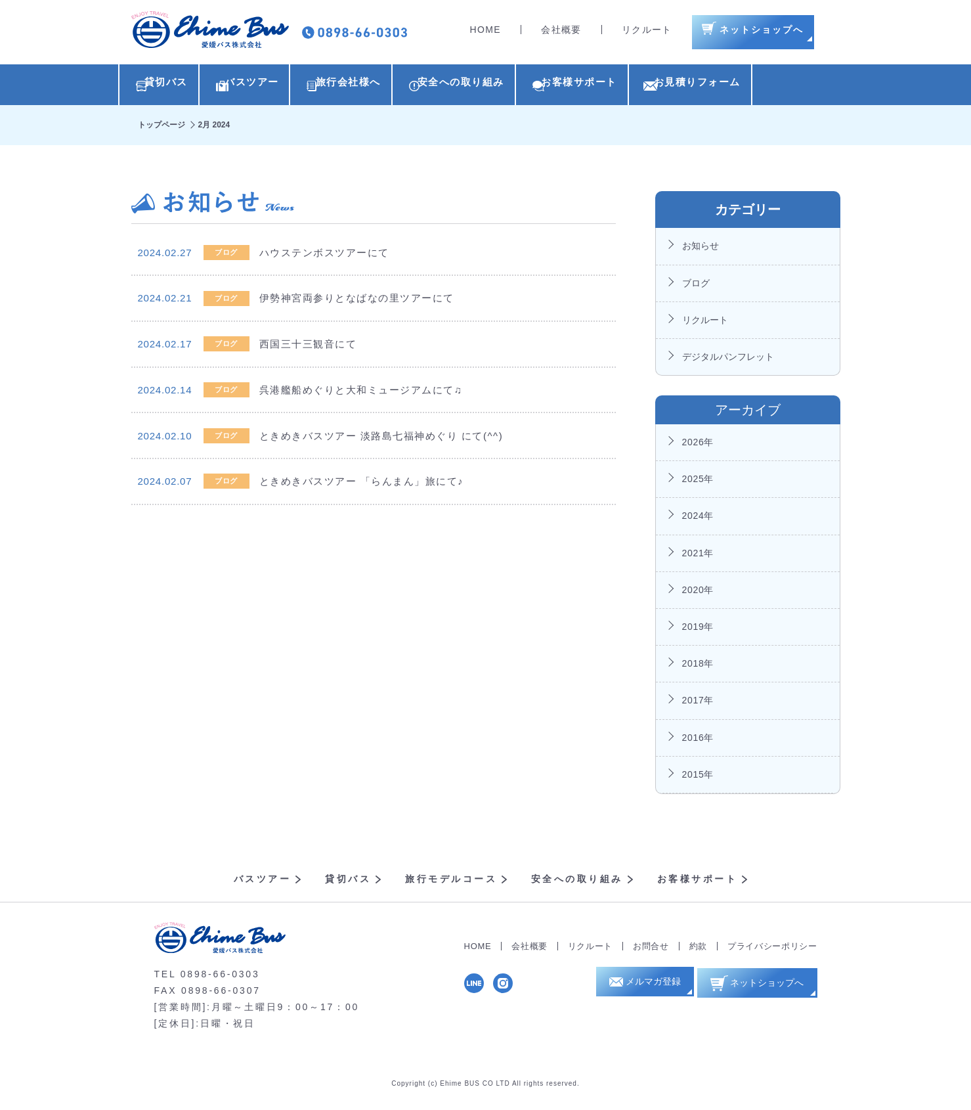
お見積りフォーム (780, 86)
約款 (698, 949)
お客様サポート (646, 86)
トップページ (161, 128)
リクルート (647, 32)
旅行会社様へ (381, 86)
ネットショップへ (762, 988)
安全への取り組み (511, 86)
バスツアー (268, 86)
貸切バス (166, 86)
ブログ (696, 286)
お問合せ (651, 949)
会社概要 (561, 32)
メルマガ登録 (648, 988)
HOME (486, 32)
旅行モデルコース (451, 882)
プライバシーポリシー (772, 949)
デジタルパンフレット (728, 360)
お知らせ (700, 249)
